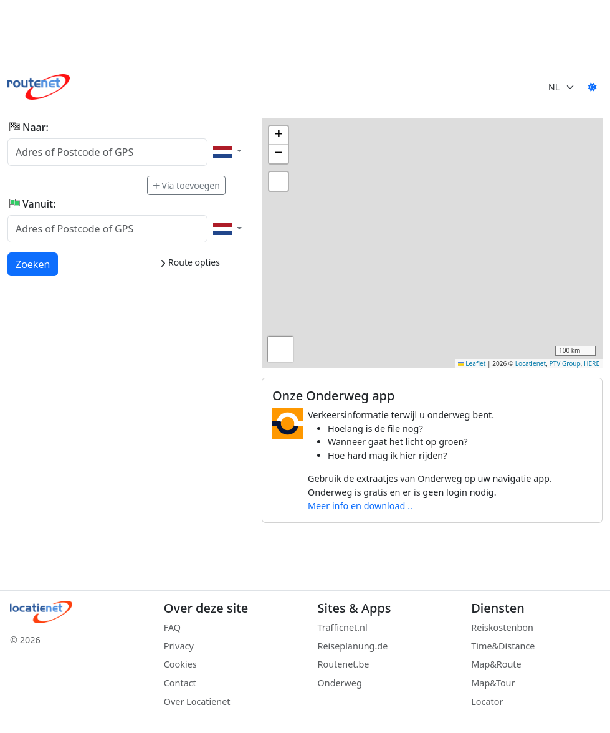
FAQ (172, 627)
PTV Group (565, 363)
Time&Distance (503, 646)
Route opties (189, 262)
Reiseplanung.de (353, 646)
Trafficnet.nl (343, 627)
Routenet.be (343, 664)
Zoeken (33, 263)
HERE (591, 363)
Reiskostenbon (502, 627)
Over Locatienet (197, 701)
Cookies (180, 664)
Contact (180, 683)
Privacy (179, 646)
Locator (487, 701)
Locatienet (530, 363)
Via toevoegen (186, 185)
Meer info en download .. (360, 506)
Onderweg (340, 683)
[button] (278, 135)
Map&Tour (493, 683)
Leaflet (472, 363)
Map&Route (496, 664)
